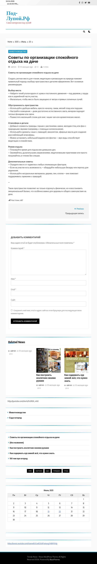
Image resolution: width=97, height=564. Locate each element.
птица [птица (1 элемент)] (66, 470)
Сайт (13, 299)
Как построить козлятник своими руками (46, 377)
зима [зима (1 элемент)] (30, 470)
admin (13, 66)
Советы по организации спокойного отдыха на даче (35, 437)
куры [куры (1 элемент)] (47, 470)
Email (13, 289)
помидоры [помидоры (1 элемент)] (56, 470)
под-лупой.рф (18, 15)
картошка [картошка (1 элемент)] (39, 470)
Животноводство (17, 51)
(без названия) (17, 442)
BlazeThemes (55, 559)
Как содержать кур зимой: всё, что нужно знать (75, 377)
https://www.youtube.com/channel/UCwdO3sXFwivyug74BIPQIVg (32, 543)
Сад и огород (15, 417)
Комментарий (17, 248)
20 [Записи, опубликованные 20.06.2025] (60, 511)
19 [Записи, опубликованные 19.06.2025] (48, 511)
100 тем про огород (19, 458)
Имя (13, 278)
